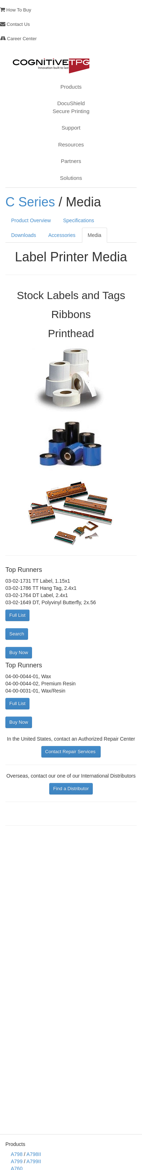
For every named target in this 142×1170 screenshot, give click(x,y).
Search (16, 634)
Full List (17, 615)
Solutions (71, 178)
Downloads (23, 235)
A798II (34, 1154)
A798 (17, 1154)
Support (71, 128)
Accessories (61, 235)
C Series (30, 202)
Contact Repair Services (71, 751)
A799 (17, 1161)
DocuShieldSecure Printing (71, 107)
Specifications (78, 220)
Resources (71, 144)
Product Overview (31, 220)
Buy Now (18, 652)
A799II (34, 1161)
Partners (71, 161)
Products (71, 87)
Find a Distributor (71, 788)
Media (94, 235)
